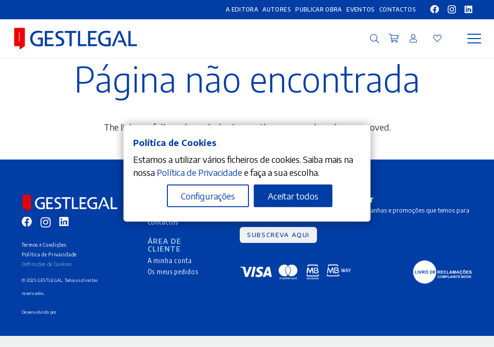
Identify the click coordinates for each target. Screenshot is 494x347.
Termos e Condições (44, 244)
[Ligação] (413, 38)
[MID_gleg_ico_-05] (442, 272)
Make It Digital (74, 312)
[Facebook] (434, 9)
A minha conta (170, 260)
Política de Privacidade (49, 254)
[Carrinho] (393, 38)
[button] (374, 39)
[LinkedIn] (468, 9)
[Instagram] (452, 9)
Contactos (163, 221)
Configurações (208, 195)
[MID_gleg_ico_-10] (75, 38)
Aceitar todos (293, 195)
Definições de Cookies (47, 263)
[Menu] (474, 39)
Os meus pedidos (173, 271)
